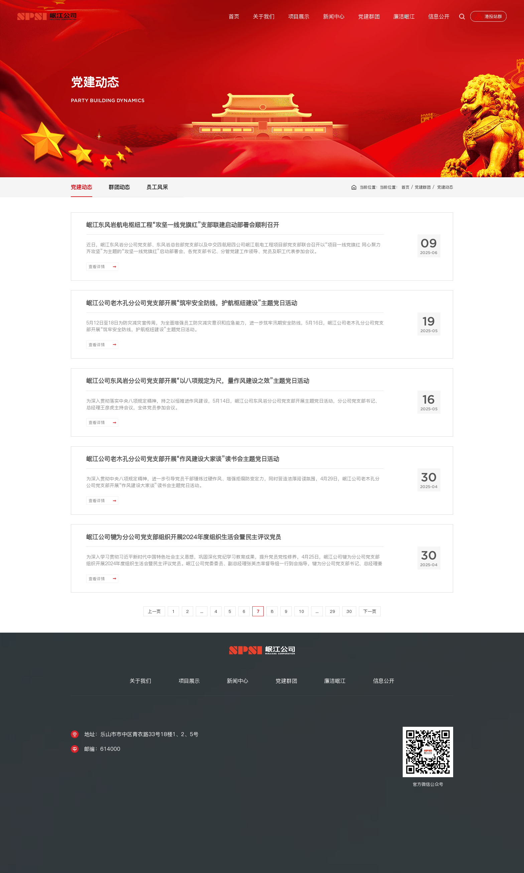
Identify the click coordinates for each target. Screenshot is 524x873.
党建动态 (81, 187)
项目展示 (298, 16)
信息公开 (438, 16)
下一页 (369, 611)
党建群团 (369, 16)
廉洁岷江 (404, 16)
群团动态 (119, 187)
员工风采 (157, 187)
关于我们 (263, 16)
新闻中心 (334, 16)
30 (349, 611)
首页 (234, 16)
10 (301, 611)
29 (332, 611)
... (201, 611)
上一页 (154, 611)
